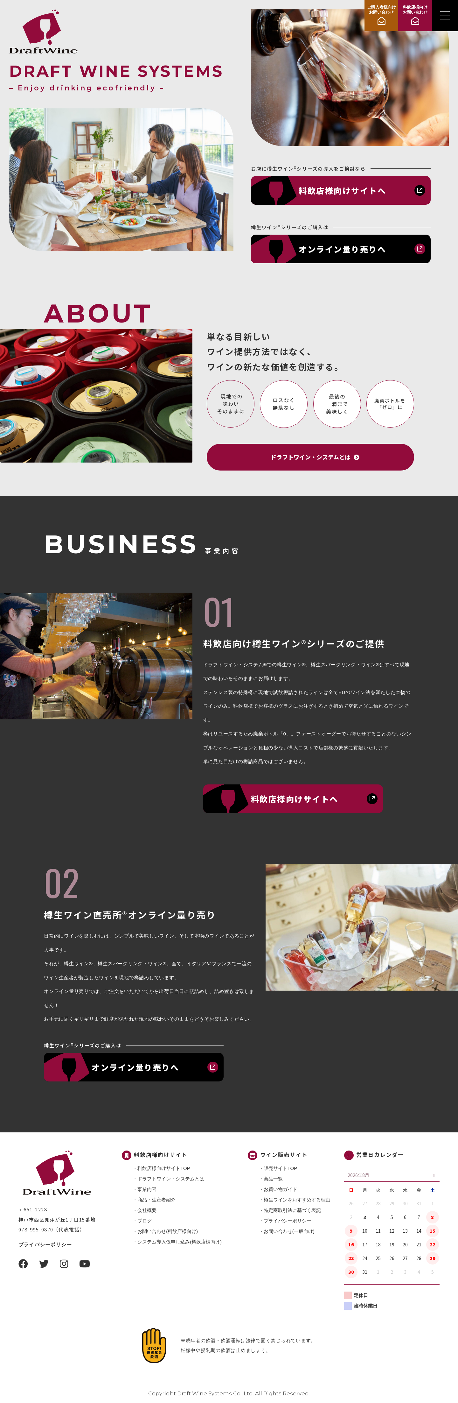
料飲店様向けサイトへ (342, 190)
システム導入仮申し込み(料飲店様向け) (179, 1241)
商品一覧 (273, 1178)
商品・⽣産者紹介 (156, 1199)
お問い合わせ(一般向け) (289, 1231)
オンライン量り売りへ (342, 249)
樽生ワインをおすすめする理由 (297, 1199)
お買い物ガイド (280, 1189)
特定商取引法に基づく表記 (292, 1210)
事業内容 (146, 1189)
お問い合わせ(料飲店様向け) (167, 1231)
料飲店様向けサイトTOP (163, 1168)
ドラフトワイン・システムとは (170, 1178)
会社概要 (146, 1210)
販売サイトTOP (280, 1168)
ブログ (144, 1220)
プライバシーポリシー (45, 1244)
